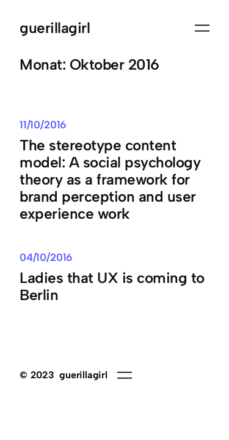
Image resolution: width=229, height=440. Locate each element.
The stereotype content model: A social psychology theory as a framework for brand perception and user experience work (110, 179)
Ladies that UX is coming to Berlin (112, 287)
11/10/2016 (43, 125)
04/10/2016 (46, 257)
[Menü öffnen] (202, 28)
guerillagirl (55, 28)
